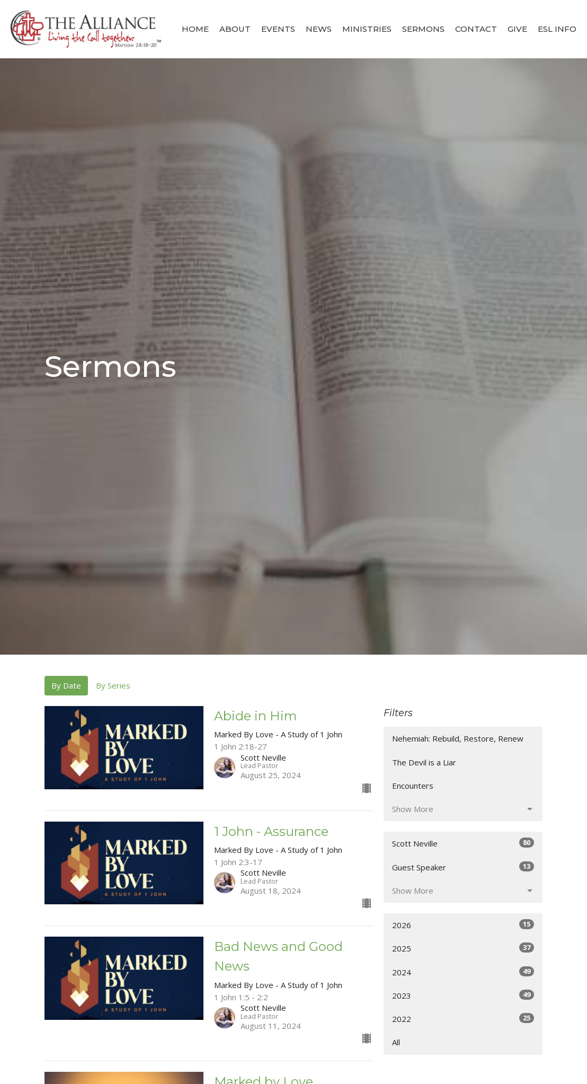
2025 (463, 948)
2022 (463, 1018)
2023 (463, 995)
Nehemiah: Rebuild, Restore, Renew (457, 738)
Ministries (367, 29)
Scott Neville (463, 843)
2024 (463, 971)
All (396, 1042)
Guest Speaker (463, 867)
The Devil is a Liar (424, 762)
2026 (463, 924)
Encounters (412, 785)
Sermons (423, 29)
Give (517, 29)
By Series (113, 685)
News (319, 29)
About (235, 29)
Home (195, 29)
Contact (476, 29)
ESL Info (557, 29)
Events (278, 29)
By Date (66, 685)
